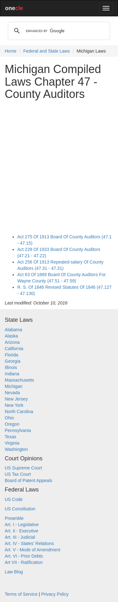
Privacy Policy (55, 594)
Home (10, 51)
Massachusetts (19, 380)
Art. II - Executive (21, 530)
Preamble (14, 518)
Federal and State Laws (46, 51)
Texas (10, 436)
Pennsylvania (18, 430)
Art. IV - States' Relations (29, 543)
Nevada (12, 392)
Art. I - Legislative (22, 524)
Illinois (11, 367)
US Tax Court (18, 474)
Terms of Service (21, 594)
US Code (14, 499)
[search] (58, 31)
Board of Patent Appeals (28, 480)
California (14, 348)
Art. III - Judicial (20, 537)
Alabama (13, 329)
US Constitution (20, 508)
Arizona (12, 342)
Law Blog (14, 571)
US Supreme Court (23, 467)
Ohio (9, 417)
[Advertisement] (59, 164)
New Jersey (16, 398)
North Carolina (19, 411)
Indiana (12, 373)
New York (14, 405)
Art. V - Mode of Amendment (32, 549)
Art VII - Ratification (24, 562)
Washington (16, 449)
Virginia (12, 443)
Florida (11, 354)
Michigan (13, 386)
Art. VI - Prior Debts (24, 556)
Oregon (12, 424)
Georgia (12, 361)
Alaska (11, 335)
